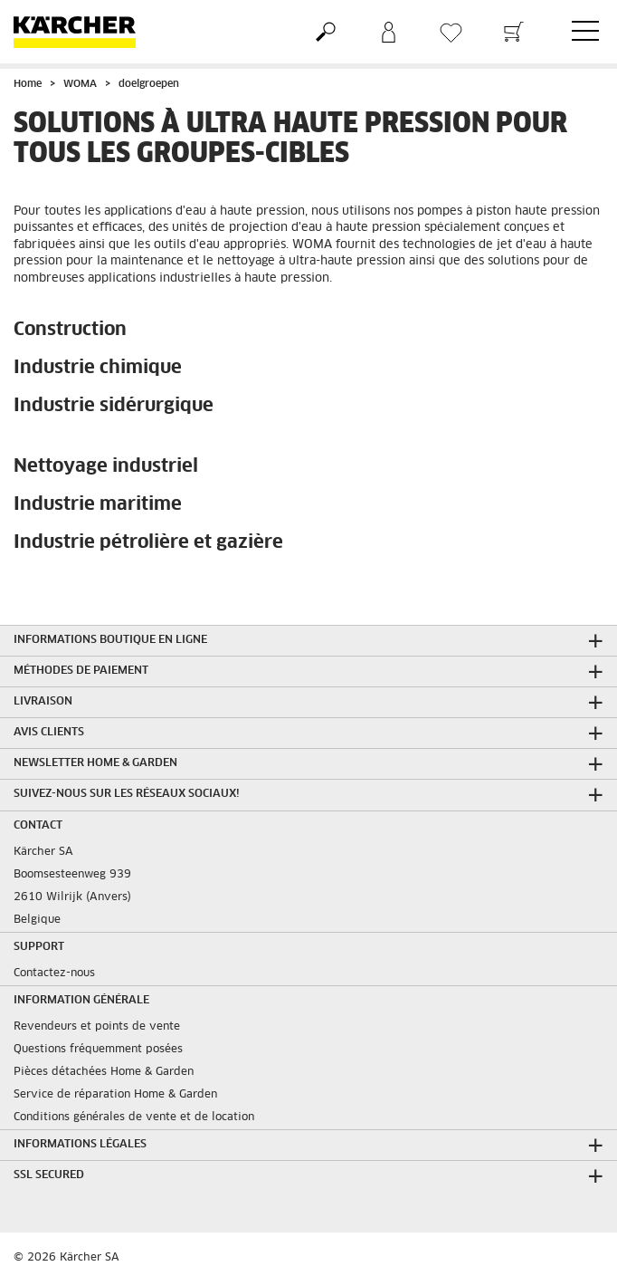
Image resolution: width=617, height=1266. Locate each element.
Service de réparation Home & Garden (115, 1094)
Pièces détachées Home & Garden (104, 1072)
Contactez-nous (54, 973)
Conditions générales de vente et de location (134, 1117)
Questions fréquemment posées (98, 1049)
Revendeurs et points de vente (97, 1026)
